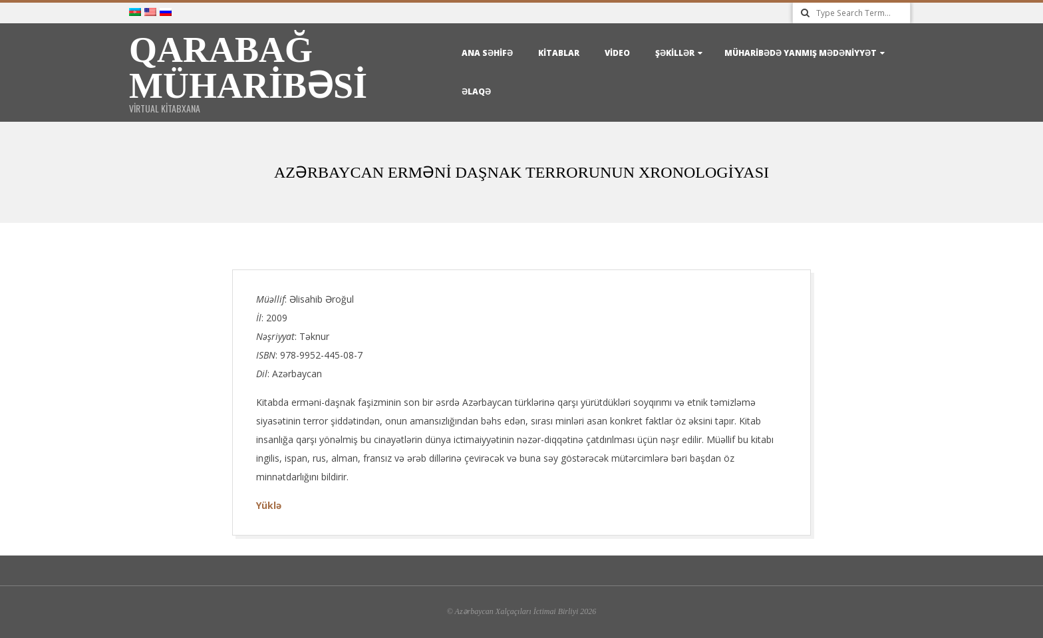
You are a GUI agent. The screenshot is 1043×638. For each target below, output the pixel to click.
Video (617, 53)
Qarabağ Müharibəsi (248, 68)
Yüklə (268, 505)
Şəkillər (674, 53)
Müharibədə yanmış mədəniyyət (800, 53)
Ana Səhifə (487, 53)
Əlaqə (476, 91)
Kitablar (558, 53)
